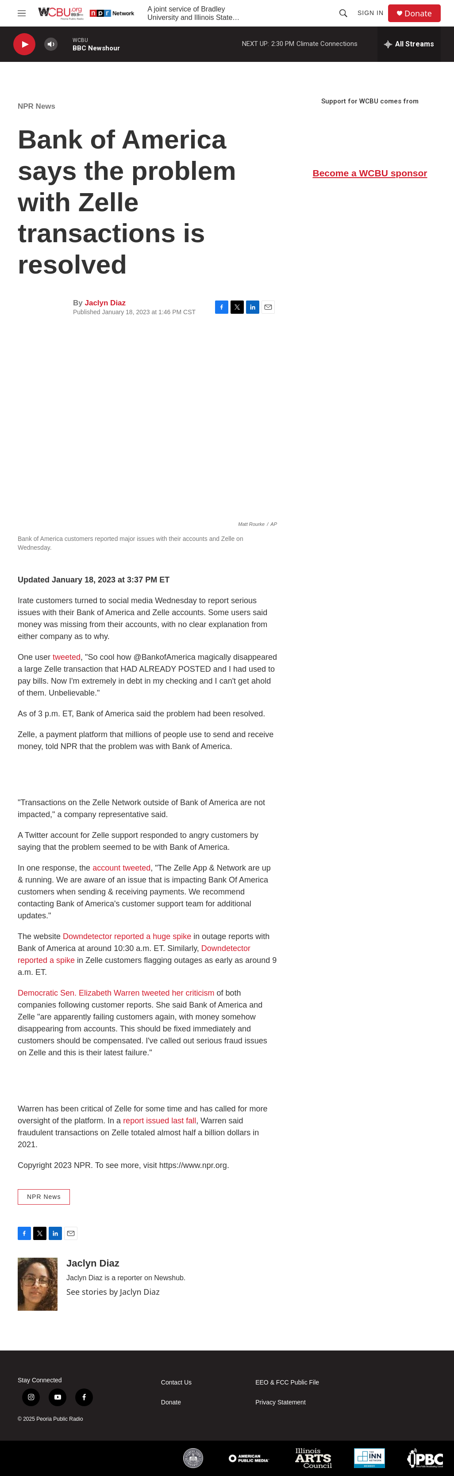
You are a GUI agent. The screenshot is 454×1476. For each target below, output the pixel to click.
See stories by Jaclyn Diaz (113, 1291)
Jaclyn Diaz (105, 303)
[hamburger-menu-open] (21, 13)
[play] (24, 44)
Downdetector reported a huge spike (127, 936)
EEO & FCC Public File (287, 1382)
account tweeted (121, 868)
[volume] (50, 44)
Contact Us (176, 1382)
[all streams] (409, 44)
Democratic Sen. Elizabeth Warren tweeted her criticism (116, 993)
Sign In (371, 12)
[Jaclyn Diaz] (38, 1284)
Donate (418, 13)
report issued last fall (159, 1120)
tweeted (67, 657)
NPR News (36, 106)
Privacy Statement (280, 1402)
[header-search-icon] (343, 13)
